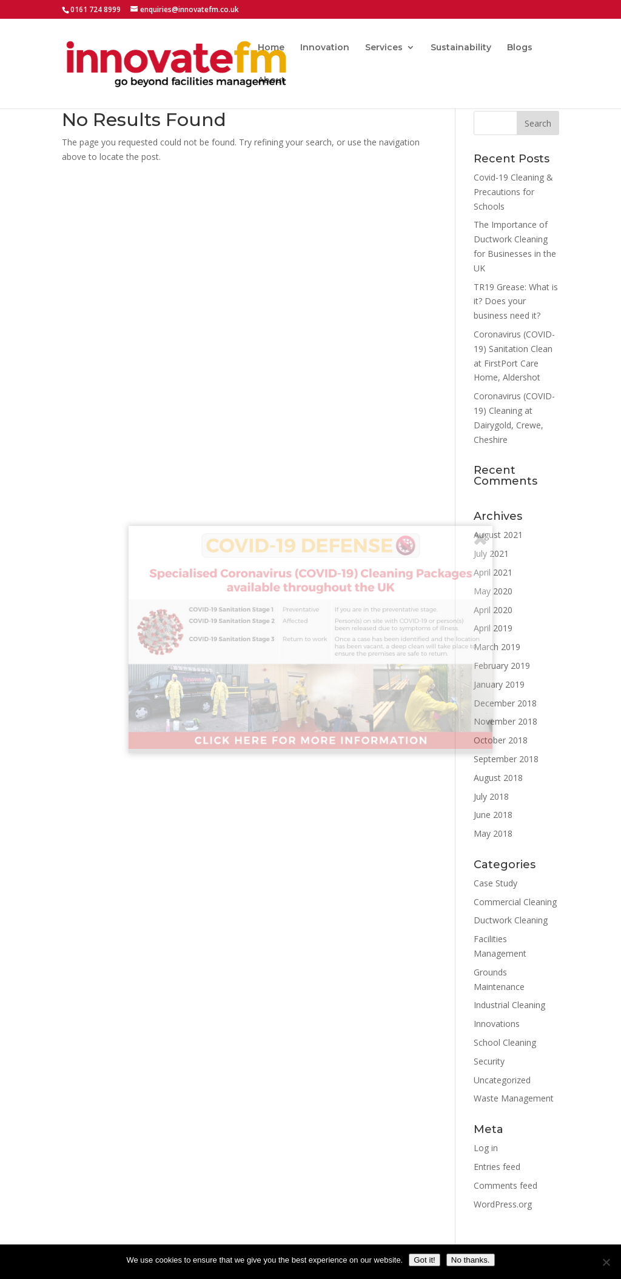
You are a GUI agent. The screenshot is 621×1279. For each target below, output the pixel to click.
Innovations (497, 1023)
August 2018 (498, 777)
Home (271, 48)
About (271, 80)
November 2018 (505, 721)
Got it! (424, 1259)
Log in (486, 1148)
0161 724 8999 (95, 9)
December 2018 (505, 703)
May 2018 (493, 833)
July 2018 (491, 796)
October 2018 (501, 740)
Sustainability (461, 48)
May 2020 (493, 591)
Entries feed (497, 1166)
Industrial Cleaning (509, 1005)
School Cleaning (505, 1042)
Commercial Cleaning (515, 902)
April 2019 (493, 628)
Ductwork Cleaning (511, 920)
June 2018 (493, 814)
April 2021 (493, 572)
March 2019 (497, 647)
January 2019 (499, 684)
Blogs (519, 48)
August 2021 (498, 534)
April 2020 (493, 610)
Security (489, 1061)
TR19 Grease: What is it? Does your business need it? (516, 301)
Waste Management (514, 1098)
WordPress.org (503, 1204)
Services (384, 48)
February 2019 (502, 665)
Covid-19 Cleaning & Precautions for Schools (513, 191)
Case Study (495, 883)
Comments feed (505, 1185)
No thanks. (470, 1259)
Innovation (324, 48)
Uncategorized (502, 1080)
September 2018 (506, 759)
